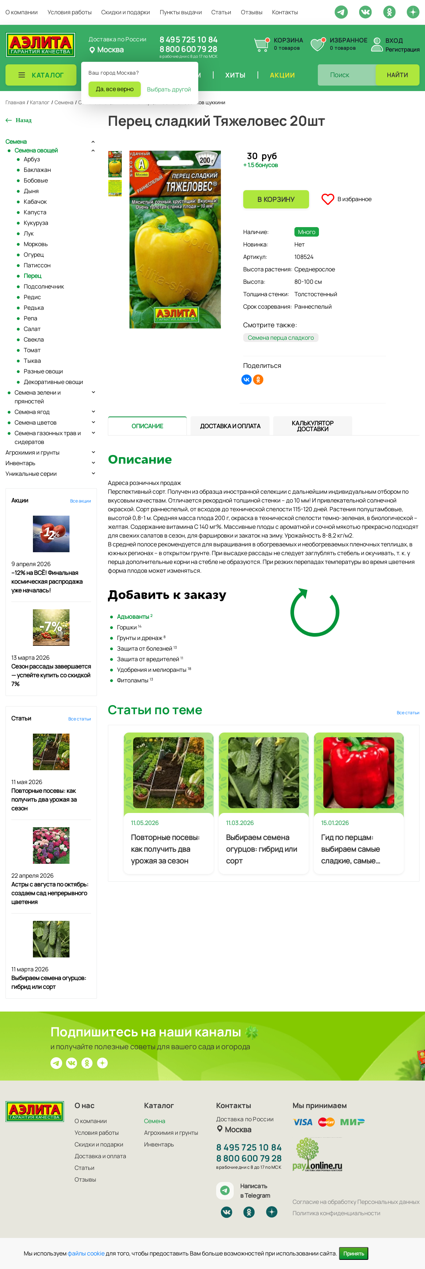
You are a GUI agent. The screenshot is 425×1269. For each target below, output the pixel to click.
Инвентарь (20, 463)
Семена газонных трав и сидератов (48, 437)
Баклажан (37, 170)
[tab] (147, 426)
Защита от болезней (147, 648)
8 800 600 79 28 (188, 49)
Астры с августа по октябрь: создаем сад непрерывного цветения (50, 893)
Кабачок (35, 201)
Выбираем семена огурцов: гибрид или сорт (261, 849)
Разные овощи (43, 371)
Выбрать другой (169, 89)
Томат (32, 350)
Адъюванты (135, 617)
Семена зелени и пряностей (38, 396)
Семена (16, 142)
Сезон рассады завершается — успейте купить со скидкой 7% (51, 675)
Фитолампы (135, 680)
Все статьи (79, 719)
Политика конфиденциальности (336, 1213)
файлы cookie (86, 1253)
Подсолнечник (44, 286)
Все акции (80, 501)
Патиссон (37, 265)
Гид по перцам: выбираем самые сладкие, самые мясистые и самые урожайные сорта (352, 849)
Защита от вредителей (150, 659)
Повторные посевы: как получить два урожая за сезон (44, 799)
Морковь (36, 244)
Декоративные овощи (53, 382)
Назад (23, 120)
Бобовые (36, 180)
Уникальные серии (31, 474)
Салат (32, 329)
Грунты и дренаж (141, 638)
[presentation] (147, 425)
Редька (34, 308)
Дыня (31, 191)
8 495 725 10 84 (188, 39)
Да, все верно (114, 89)
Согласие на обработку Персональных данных (356, 1202)
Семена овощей (36, 150)
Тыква (32, 361)
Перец (32, 276)
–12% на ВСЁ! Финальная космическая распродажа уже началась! (47, 581)
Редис (32, 297)
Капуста (35, 212)
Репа (30, 318)
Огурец (34, 255)
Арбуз (32, 159)
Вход (394, 41)
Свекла (34, 339)
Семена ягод (32, 412)
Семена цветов (36, 422)
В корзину (275, 199)
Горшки (129, 627)
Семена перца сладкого (281, 338)
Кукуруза (36, 223)
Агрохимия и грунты (32, 452)
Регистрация (402, 49)
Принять (353, 1253)
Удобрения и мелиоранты (154, 670)
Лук (29, 233)
